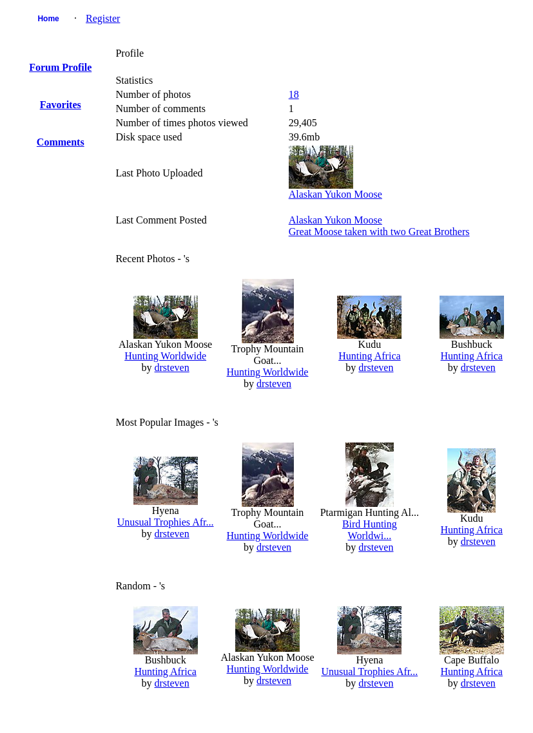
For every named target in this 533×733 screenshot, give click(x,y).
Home (48, 18)
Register (103, 18)
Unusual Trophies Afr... (165, 522)
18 (294, 94)
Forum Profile (60, 67)
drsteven (172, 367)
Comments (60, 142)
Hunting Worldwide (165, 355)
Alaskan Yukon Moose (335, 194)
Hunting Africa (369, 355)
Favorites (60, 104)
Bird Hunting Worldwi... (369, 530)
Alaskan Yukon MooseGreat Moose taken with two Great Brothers (379, 225)
